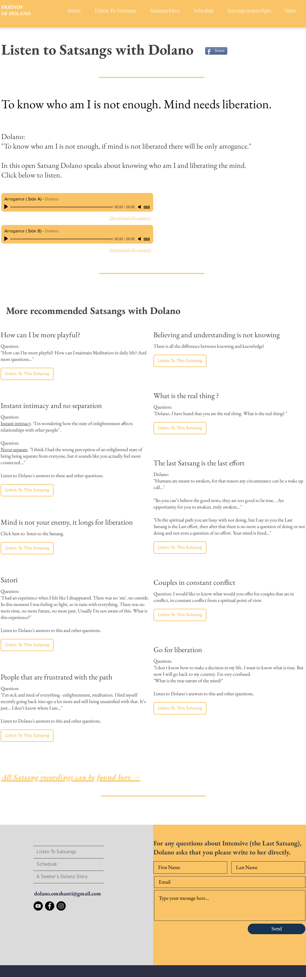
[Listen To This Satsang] (27, 374)
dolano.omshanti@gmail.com (67, 893)
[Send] (276, 929)
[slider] (147, 207)
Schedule (47, 864)
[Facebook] (49, 906)
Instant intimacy (16, 423)
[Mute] (140, 207)
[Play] (6, 206)
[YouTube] (38, 906)
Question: (10, 417)
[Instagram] (61, 906)
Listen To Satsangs (56, 852)
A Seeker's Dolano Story (62, 877)
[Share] (216, 51)
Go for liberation (177, 649)
